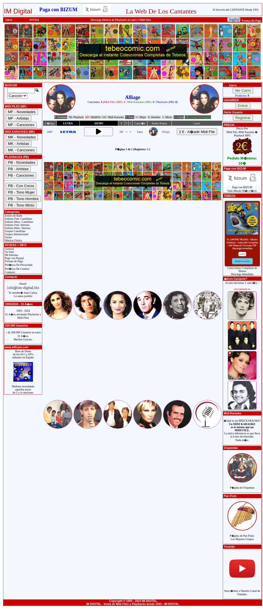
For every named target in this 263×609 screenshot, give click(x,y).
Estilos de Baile (13, 215)
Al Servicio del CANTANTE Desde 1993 (235, 9)
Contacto (9, 272)
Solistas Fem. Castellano (18, 218)
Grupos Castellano (14, 231)
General (9, 248)
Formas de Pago (13, 261)
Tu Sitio (9, 251)
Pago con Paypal (14, 258)
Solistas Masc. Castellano (18, 221)
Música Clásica (13, 240)
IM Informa (11, 255)
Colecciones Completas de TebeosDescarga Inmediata (242, 270)
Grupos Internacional (16, 234)
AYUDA (34, 19)
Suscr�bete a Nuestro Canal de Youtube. (242, 589)
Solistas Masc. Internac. (17, 228)
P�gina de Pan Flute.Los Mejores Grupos (242, 534)
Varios (8, 237)
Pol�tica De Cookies (17, 268)
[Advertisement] (132, 250)
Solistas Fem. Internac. (17, 224)
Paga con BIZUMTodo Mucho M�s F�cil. (242, 187)
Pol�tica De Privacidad (18, 264)
